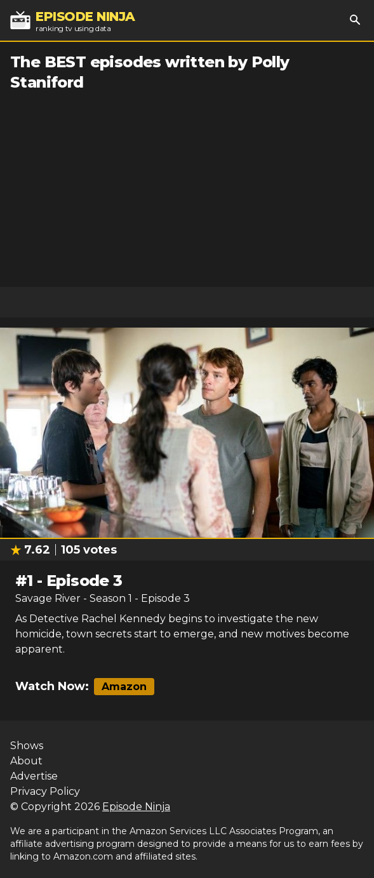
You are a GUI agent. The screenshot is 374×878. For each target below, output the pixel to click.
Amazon (124, 687)
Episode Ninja (136, 807)
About (26, 761)
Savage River (48, 598)
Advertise (34, 776)
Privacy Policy (45, 791)
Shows (26, 746)
